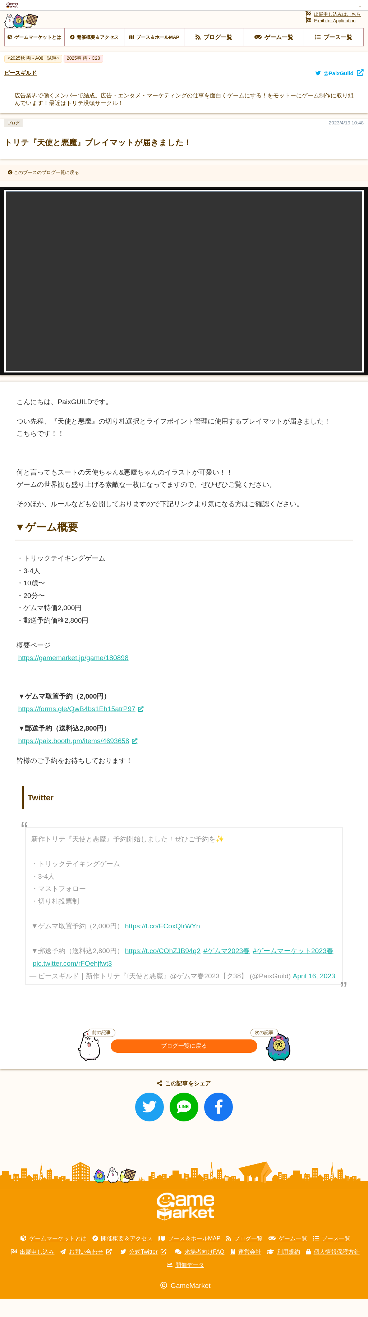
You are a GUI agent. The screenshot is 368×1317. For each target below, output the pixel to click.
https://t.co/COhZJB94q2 (163, 969)
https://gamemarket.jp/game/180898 (73, 676)
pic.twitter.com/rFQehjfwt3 (72, 981)
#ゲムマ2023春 (226, 969)
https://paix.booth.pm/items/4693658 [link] (73, 759)
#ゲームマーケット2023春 (293, 969)
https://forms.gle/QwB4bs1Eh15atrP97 (76, 727)
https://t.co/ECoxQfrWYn (162, 944)
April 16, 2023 (314, 994)
